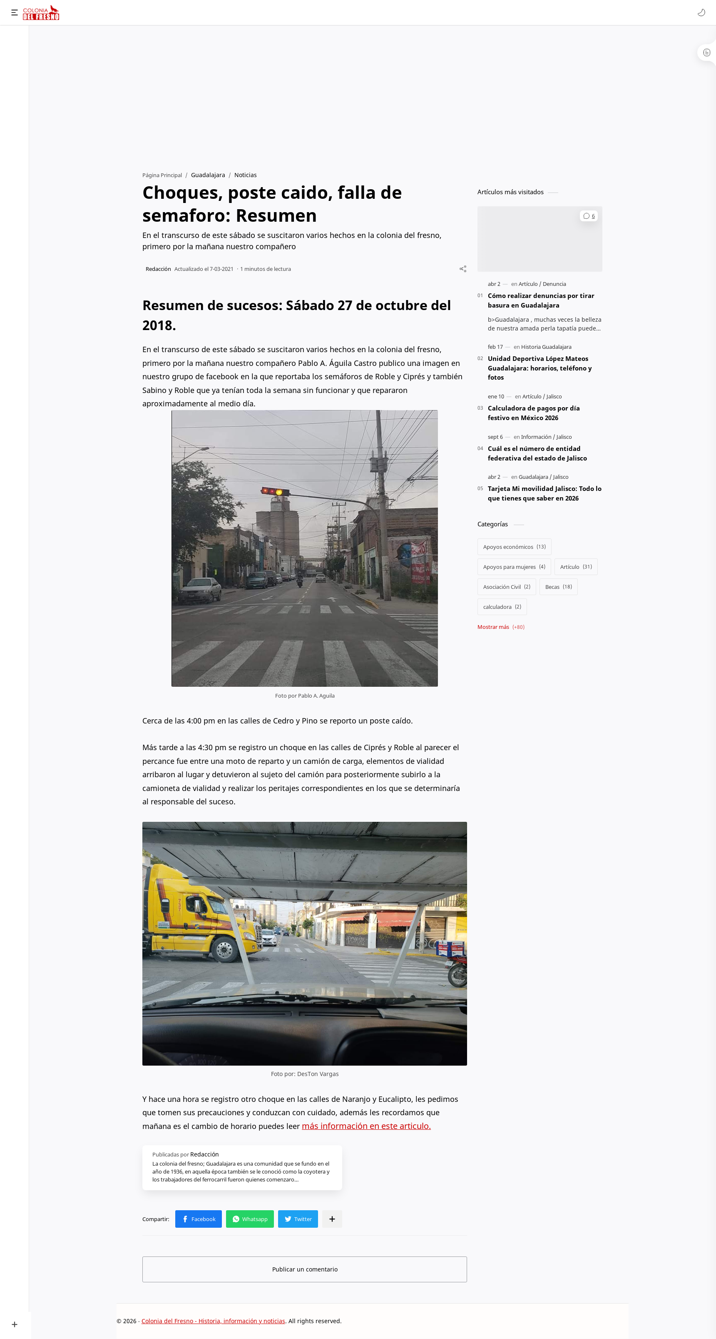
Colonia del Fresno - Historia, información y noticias (214, 1321)
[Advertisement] (374, 96)
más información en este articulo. (367, 1125)
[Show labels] (504, 627)
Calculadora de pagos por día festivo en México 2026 (535, 413)
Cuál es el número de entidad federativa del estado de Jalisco (538, 454)
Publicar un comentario (306, 1269)
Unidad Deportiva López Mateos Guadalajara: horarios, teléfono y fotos (541, 368)
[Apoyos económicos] (516, 547)
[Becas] (560, 587)
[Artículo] (531, 284)
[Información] (539, 437)
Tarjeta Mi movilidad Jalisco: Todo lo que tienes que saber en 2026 (546, 494)
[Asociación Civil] (508, 587)
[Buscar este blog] (173, 12)
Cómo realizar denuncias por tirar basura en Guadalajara (542, 301)
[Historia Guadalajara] (547, 347)
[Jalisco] (555, 396)
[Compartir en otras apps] (333, 1219)
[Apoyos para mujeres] (515, 567)
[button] (701, 12)
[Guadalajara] (536, 477)
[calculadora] (503, 607)
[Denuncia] (555, 284)
